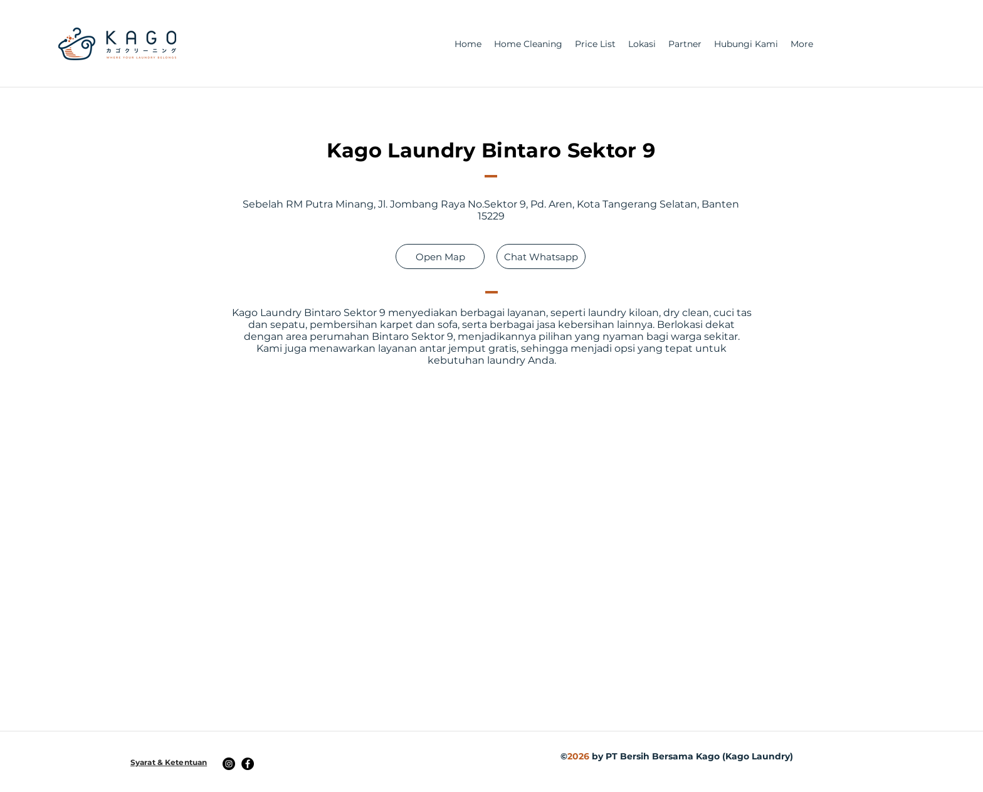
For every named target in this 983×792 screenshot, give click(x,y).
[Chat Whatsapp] (541, 256)
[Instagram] (229, 764)
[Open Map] (440, 256)
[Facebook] (247, 764)
